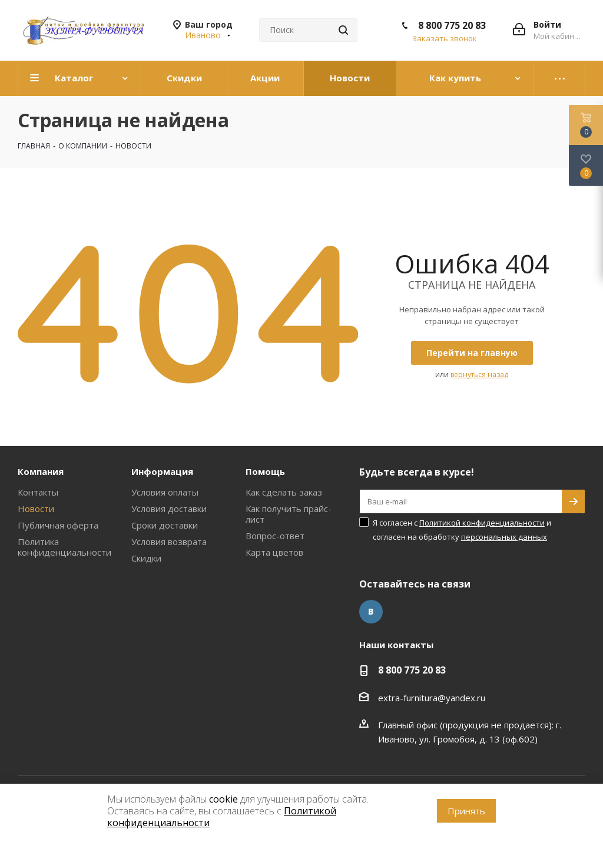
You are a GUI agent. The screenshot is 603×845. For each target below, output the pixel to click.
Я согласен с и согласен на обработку (462, 529)
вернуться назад (479, 374)
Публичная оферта (58, 525)
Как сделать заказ (284, 492)
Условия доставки (169, 508)
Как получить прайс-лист (289, 514)
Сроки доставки (164, 525)
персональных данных (504, 537)
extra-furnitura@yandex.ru (431, 698)
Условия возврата (169, 541)
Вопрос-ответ (275, 536)
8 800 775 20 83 (452, 25)
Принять (466, 811)
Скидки (146, 558)
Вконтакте (371, 611)
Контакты (38, 492)
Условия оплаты (164, 492)
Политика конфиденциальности (64, 547)
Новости (36, 508)
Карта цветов (274, 552)
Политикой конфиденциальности (482, 522)
